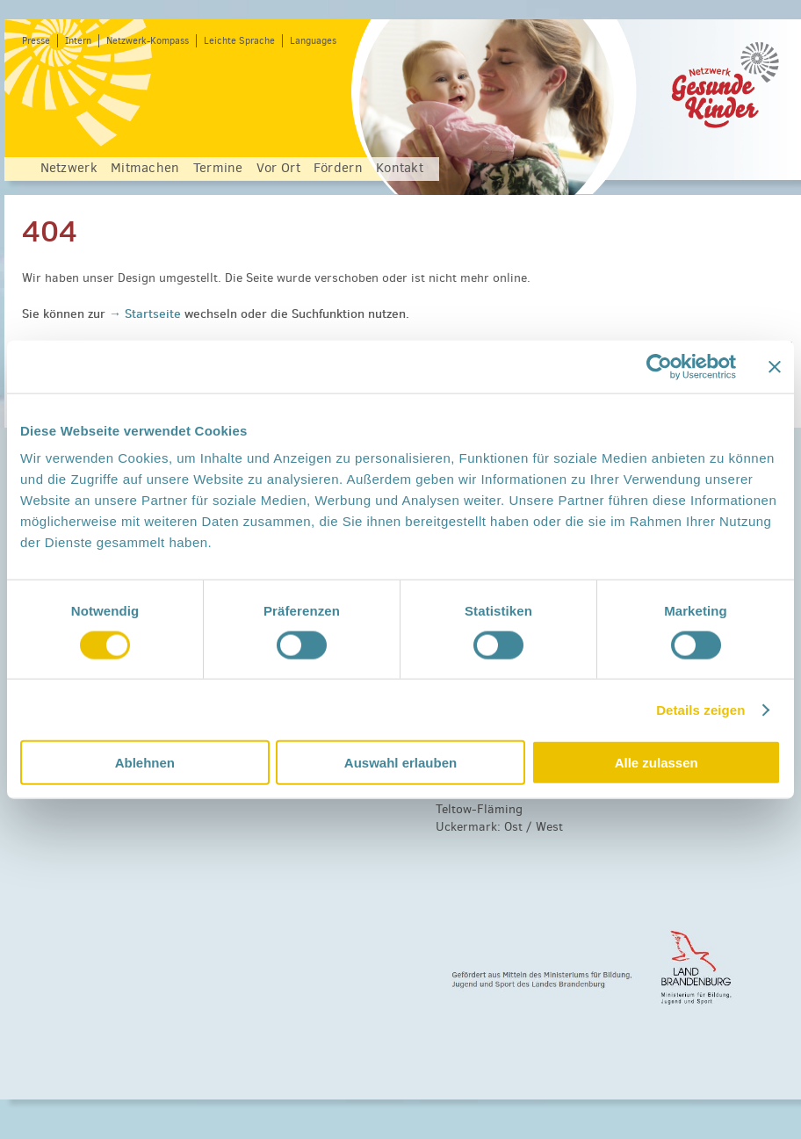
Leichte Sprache (239, 40)
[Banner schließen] (775, 366)
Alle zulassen (656, 762)
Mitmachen (145, 168)
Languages (313, 40)
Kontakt (399, 168)
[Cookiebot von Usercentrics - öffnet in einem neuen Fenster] (659, 366)
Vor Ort (278, 168)
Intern (78, 40)
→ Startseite (146, 313)
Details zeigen (700, 709)
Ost (513, 826)
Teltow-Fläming (479, 809)
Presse (36, 40)
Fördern (338, 168)
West (549, 826)
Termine (218, 168)
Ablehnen (145, 762)
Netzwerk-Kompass (147, 40)
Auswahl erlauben (400, 762)
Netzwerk (68, 168)
